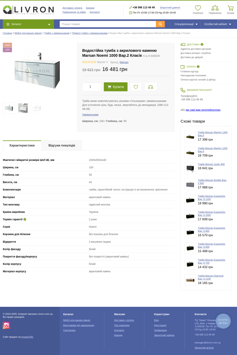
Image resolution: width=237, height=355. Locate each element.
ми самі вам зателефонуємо (203, 109)
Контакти (94, 12)
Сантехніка (69, 330)
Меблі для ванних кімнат (28, 33)
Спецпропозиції (185, 24)
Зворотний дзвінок (170, 7)
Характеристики (22, 145)
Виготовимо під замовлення (78, 325)
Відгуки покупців (61, 145)
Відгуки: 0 (102, 62)
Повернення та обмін (74, 12)
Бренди (90, 8)
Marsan (124, 62)
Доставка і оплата (72, 8)
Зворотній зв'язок (204, 347)
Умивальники (90, 114)
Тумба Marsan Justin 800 (211, 164)
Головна (7, 33)
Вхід (156, 320)
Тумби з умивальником (57, 33)
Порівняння (160, 330)
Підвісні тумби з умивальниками (90, 33)
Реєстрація (160, 325)
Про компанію (122, 325)
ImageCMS (27, 337)
